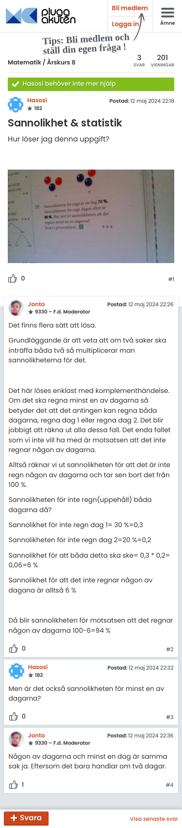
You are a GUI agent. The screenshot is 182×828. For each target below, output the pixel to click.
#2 (169, 649)
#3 (169, 717)
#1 (171, 279)
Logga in (125, 24)
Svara (31, 818)
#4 (170, 785)
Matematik (24, 63)
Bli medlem (130, 8)
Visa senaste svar (154, 819)
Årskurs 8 (61, 63)
